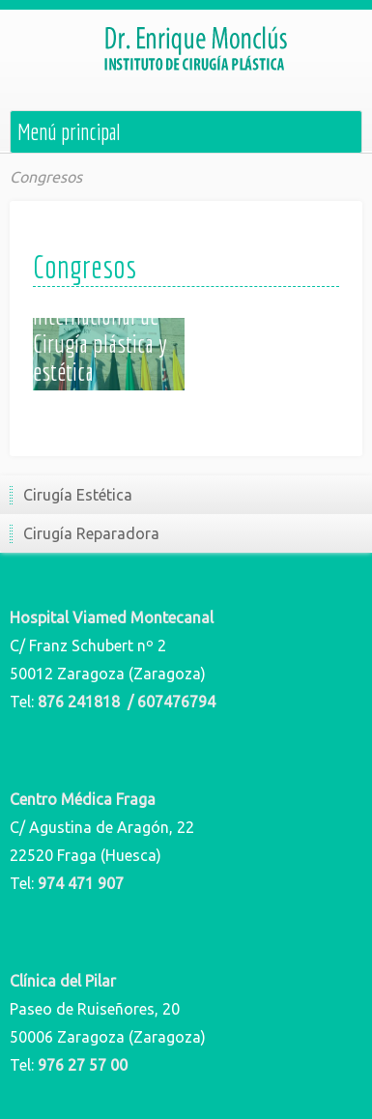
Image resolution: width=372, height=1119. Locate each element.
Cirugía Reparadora (91, 533)
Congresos (46, 177)
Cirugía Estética (77, 494)
